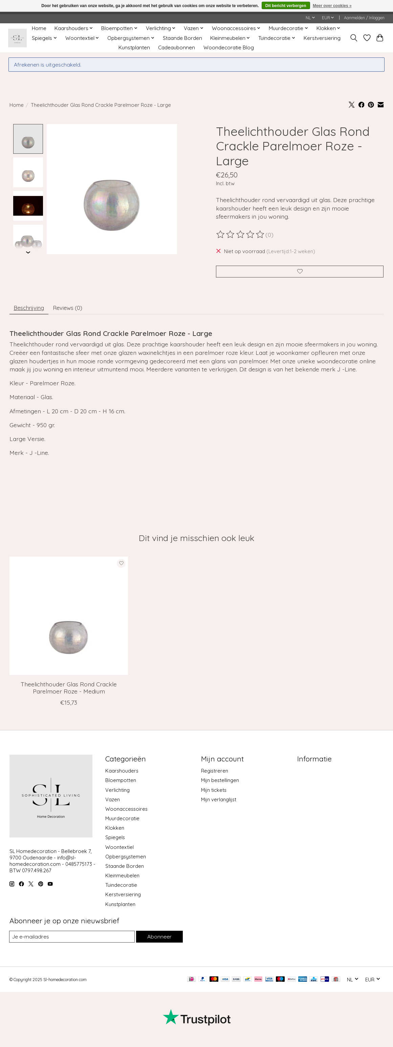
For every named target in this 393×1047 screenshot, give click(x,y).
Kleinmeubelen (122, 879)
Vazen (112, 803)
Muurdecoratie (122, 822)
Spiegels (115, 841)
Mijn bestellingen (220, 784)
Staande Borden (182, 38)
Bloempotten (120, 784)
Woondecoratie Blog (228, 47)
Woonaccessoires (126, 813)
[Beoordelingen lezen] (240, 234)
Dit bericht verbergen (285, 5)
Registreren (214, 775)
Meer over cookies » (332, 5)
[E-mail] (71, 941)
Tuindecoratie (121, 889)
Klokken (114, 832)
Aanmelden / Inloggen (364, 17)
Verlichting (117, 793)
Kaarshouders (121, 775)
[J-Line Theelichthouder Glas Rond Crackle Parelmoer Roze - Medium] (68, 619)
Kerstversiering (322, 38)
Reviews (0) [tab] (75, 310)
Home (39, 28)
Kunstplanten (134, 47)
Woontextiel (119, 851)
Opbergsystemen (125, 860)
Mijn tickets (213, 793)
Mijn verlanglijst (218, 803)
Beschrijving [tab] (31, 310)
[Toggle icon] (353, 38)
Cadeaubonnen (176, 47)
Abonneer (158, 941)
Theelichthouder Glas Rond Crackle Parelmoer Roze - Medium (69, 691)
